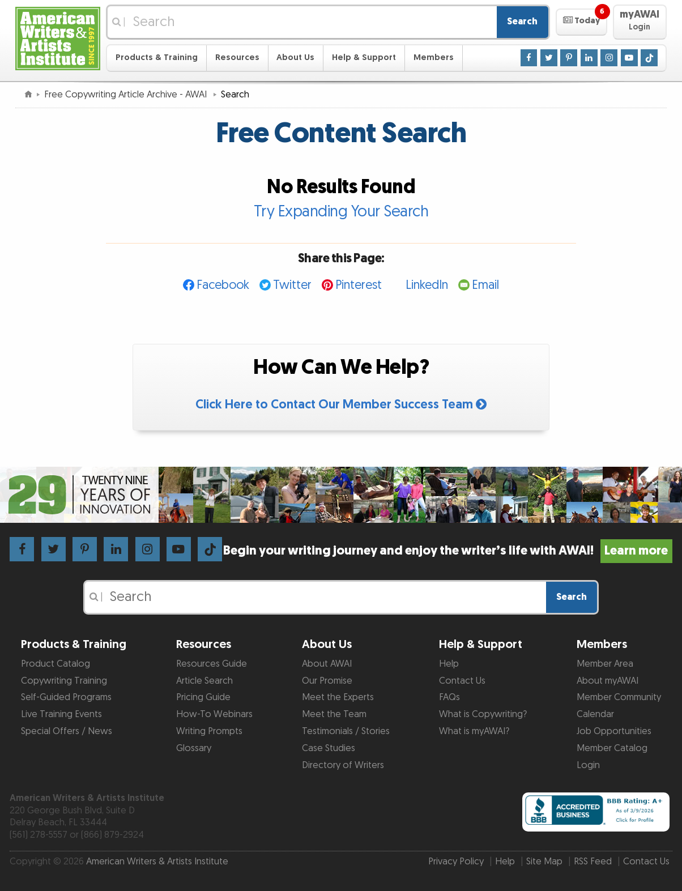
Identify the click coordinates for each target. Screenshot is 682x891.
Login (588, 765)
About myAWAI (607, 681)
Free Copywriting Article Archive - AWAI (126, 94)
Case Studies (328, 748)
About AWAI (327, 664)
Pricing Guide (203, 697)
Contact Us (462, 681)
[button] (581, 22)
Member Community (619, 697)
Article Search (204, 681)
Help (449, 664)
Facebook (223, 285)
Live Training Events (61, 714)
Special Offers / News (66, 731)
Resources (237, 57)
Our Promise (327, 681)
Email (485, 285)
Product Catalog (55, 664)
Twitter (292, 285)
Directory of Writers (343, 765)
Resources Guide (211, 664)
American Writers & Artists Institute (157, 861)
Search (522, 21)
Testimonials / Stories (346, 731)
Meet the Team (334, 714)
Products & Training (157, 57)
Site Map (544, 861)
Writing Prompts (209, 731)
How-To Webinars (214, 714)
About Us (295, 57)
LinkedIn (427, 285)
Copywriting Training (64, 681)
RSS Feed (593, 861)
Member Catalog (612, 748)
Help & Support (364, 57)
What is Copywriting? (483, 714)
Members (434, 57)
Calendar (595, 714)
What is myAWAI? (474, 731)
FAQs (449, 697)
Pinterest (358, 285)
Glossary (193, 748)
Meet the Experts (338, 697)
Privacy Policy (456, 861)
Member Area (605, 664)
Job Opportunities (614, 731)
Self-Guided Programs (66, 697)
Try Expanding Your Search (341, 212)
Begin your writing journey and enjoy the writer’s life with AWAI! (447, 551)
